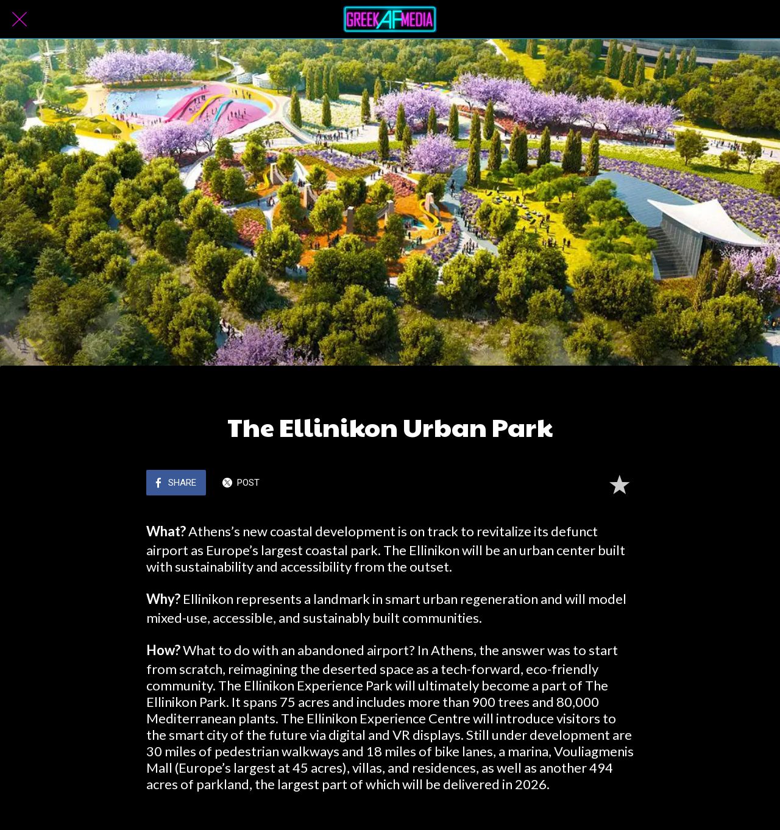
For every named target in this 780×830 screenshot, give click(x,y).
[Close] (19, 19)
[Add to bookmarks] (619, 483)
